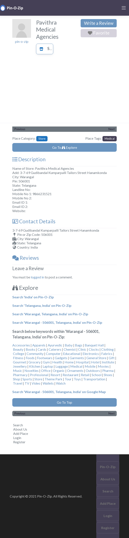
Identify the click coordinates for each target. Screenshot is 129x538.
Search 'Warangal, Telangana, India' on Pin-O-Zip (50, 314)
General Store (96, 358)
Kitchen (34, 366)
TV (27, 383)
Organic (59, 370)
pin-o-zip (21, 41)
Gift (112, 358)
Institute (108, 362)
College (18, 354)
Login (17, 438)
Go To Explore (64, 147)
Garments (77, 358)
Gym (46, 362)
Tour (68, 379)
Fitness (18, 358)
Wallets (48, 383)
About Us (20, 429)
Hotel (95, 362)
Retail (85, 375)
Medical (110, 138)
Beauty (18, 349)
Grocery (34, 362)
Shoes (108, 375)
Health (57, 362)
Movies (103, 366)
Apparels (38, 345)
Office (45, 370)
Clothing (107, 349)
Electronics (91, 354)
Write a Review (99, 23)
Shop (16, 379)
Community (35, 354)
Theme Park (53, 379)
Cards (42, 349)
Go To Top (64, 402)
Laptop (48, 366)
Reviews (25, 258)
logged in (37, 277)
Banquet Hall (94, 345)
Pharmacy (20, 375)
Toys (77, 379)
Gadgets (61, 358)
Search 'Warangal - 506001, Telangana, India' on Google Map (59, 392)
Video (36, 383)
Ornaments (75, 370)
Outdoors (93, 370)
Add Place (20, 433)
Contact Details (33, 221)
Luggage (61, 366)
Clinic (82, 349)
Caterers (55, 349)
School (96, 375)
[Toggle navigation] (123, 7)
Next (111, 129)
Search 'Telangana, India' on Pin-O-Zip (42, 305)
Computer (53, 354)
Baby (69, 345)
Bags (78, 345)
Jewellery (20, 366)
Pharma (108, 370)
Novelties (31, 370)
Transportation (94, 379)
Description (29, 159)
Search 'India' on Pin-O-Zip (33, 297)
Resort (55, 375)
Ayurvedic (55, 345)
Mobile (90, 366)
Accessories (21, 345)
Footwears (44, 358)
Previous (19, 129)
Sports (27, 379)
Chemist (70, 349)
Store (48, 48)
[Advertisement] (64, 91)
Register (19, 442)
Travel (17, 383)
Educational (71, 354)
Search (18, 425)
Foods (30, 358)
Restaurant (71, 375)
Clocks (94, 349)
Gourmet (19, 362)
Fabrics (106, 354)
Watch (61, 383)
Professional (39, 375)
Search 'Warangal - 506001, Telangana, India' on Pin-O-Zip (57, 322)
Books (30, 349)
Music (17, 370)
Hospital (82, 362)
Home (69, 362)
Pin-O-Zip (108, 467)
